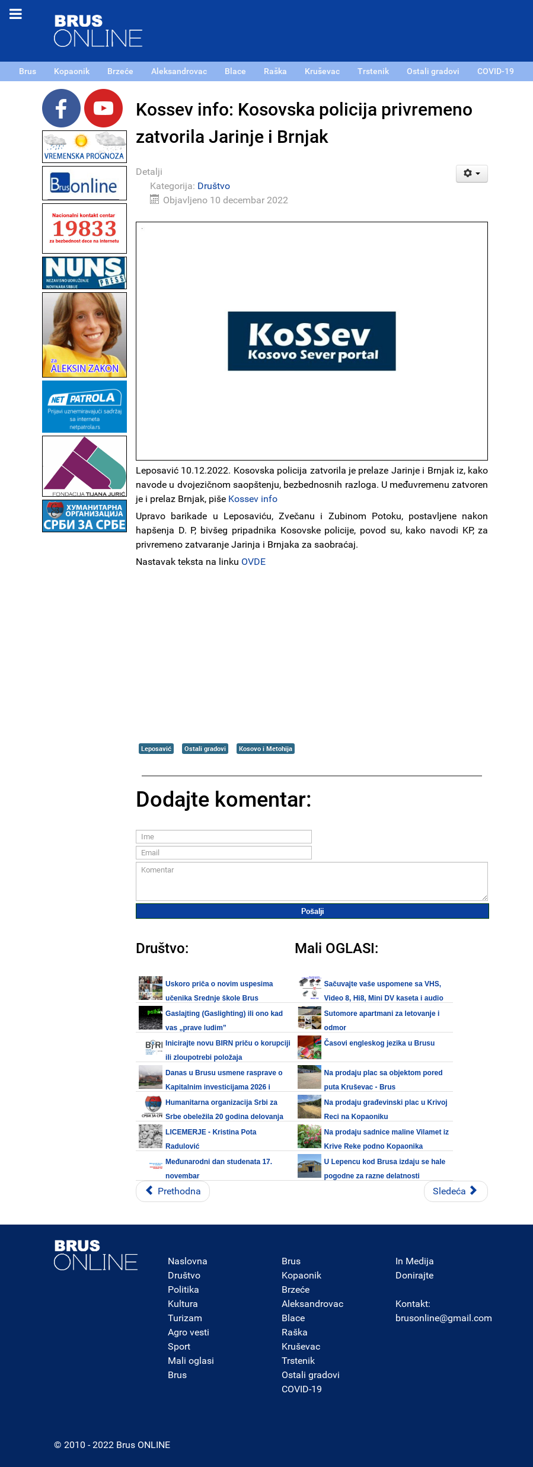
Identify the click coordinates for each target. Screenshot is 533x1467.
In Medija (414, 1261)
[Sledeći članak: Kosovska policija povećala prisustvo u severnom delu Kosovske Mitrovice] (456, 1191)
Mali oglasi (191, 1360)
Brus (177, 1374)
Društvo (213, 185)
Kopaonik (301, 1275)
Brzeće (295, 1289)
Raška (295, 1332)
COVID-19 (302, 1389)
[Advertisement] (84, 713)
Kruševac (301, 1346)
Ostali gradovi (205, 748)
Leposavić (156, 748)
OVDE (253, 561)
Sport (179, 1346)
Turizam (185, 1318)
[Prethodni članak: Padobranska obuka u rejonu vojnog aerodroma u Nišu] (173, 1191)
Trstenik (298, 1360)
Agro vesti (188, 1332)
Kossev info (252, 498)
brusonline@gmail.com (443, 1318)
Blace (293, 1318)
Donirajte (414, 1275)
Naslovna (188, 1261)
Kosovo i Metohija (265, 748)
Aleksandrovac (312, 1303)
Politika (183, 1289)
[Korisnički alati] (472, 174)
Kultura (183, 1303)
